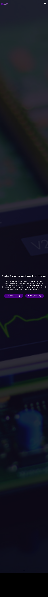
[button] (2, 278)
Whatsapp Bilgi (13, 287)
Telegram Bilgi (34, 287)
